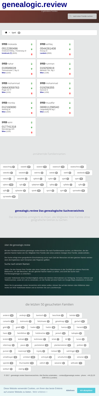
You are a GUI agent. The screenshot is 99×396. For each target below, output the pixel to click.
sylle (81, 184)
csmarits (8, 321)
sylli (6, 190)
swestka (8, 172)
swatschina (77, 166)
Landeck (43, 53)
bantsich (41, 315)
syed (65, 178)
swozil (7, 178)
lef (67, 339)
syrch (50, 190)
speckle (8, 363)
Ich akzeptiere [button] (86, 390)
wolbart (8, 369)
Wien (4, 73)
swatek (26, 166)
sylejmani (38, 184)
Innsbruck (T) (7, 53)
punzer (7, 351)
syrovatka (79, 190)
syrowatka (9, 196)
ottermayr (9, 345)
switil (67, 172)
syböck (37, 178)
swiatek (23, 172)
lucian (80, 339)
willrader (76, 363)
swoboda (83, 172)
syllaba (67, 184)
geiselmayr (62, 321)
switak (53, 172)
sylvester (20, 190)
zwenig (23, 369)
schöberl (29, 357)
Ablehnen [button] (70, 390)
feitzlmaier (43, 321)
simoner (82, 357)
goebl (20, 327)
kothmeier (40, 339)
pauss (25, 345)
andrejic (24, 315)
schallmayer (10, 357)
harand (82, 327)
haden (35, 327)
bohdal (75, 315)
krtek (55, 339)
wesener (60, 363)
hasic (7, 333)
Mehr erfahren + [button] (40, 392)
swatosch (59, 166)
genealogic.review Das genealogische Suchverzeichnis (49, 210)
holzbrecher (42, 333)
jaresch (61, 333)
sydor (52, 178)
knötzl (7, 339)
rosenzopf (24, 351)
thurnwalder (26, 363)
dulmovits (25, 321)
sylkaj (53, 184)
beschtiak (58, 315)
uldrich (44, 363)
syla (22, 184)
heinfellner (23, 333)
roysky (40, 351)
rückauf (56, 351)
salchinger (72, 351)
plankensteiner (62, 345)
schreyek (46, 357)
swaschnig (9, 166)
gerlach (80, 321)
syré (63, 190)
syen (79, 178)
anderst (8, 315)
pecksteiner (41, 345)
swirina (38, 172)
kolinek (23, 339)
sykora (8, 184)
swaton (42, 166)
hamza (66, 327)
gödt (6, 327)
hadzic (50, 327)
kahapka (77, 333)
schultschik (64, 357)
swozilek (22, 178)
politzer (81, 345)
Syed (14, 32)
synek (36, 190)
